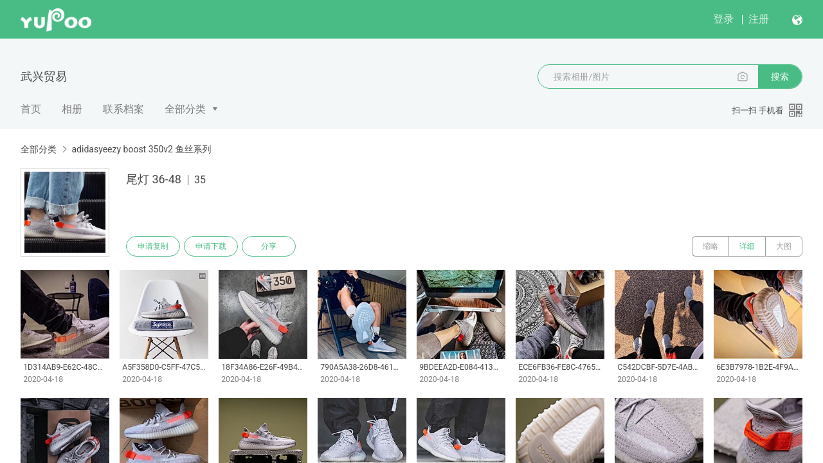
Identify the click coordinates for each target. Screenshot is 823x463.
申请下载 (210, 246)
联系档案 (123, 109)
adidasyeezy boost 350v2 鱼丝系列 (141, 149)
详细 (747, 246)
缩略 (710, 246)
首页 (31, 109)
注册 (758, 19)
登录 (723, 19)
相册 (72, 109)
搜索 (780, 76)
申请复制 (153, 246)
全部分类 (185, 109)
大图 (783, 246)
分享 (268, 246)
